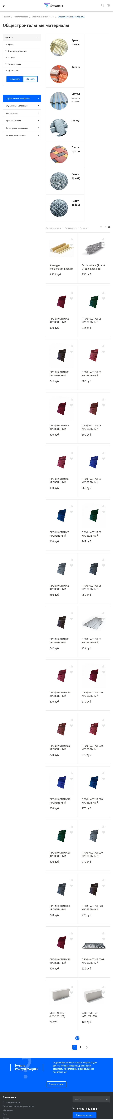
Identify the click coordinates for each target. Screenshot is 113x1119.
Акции (6, 1038)
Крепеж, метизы (22, 120)
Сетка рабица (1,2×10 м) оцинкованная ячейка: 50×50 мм (93, 187)
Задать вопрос (56, 1004)
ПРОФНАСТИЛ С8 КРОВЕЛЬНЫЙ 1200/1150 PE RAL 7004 (59, 507)
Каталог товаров (12, 1044)
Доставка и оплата (12, 1080)
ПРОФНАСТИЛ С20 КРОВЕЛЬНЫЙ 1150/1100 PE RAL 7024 (59, 827)
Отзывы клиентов (11, 1022)
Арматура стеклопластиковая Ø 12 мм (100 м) (61, 187)
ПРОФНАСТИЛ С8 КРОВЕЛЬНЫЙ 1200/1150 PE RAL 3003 (92, 293)
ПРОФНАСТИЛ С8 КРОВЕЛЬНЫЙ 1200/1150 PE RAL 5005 (59, 454)
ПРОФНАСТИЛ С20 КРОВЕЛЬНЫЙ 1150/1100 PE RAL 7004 (92, 774)
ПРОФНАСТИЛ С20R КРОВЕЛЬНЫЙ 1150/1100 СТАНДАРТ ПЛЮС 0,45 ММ (94, 881)
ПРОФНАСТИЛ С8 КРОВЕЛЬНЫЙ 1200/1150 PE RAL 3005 (59, 240)
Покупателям (10, 1075)
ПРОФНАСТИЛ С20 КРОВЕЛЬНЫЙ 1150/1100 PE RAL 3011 (92, 667)
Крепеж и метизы (11, 1061)
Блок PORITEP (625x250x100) (57, 934)
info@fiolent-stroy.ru (86, 1042)
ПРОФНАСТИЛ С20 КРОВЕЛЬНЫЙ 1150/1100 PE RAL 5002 (59, 721)
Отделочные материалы (22, 105)
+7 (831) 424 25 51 (88, 1028)
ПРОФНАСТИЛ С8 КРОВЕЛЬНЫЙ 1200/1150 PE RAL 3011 (59, 400)
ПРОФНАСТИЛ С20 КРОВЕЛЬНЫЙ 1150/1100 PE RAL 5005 (92, 721)
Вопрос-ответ (9, 1088)
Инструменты (22, 113)
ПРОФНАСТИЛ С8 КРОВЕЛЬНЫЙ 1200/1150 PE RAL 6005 (92, 240)
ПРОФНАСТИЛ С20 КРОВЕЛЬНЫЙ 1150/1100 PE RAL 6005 (59, 774)
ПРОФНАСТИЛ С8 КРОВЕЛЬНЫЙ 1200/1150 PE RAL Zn (93, 560)
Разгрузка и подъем (13, 1084)
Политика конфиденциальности (18, 1026)
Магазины (8, 1030)
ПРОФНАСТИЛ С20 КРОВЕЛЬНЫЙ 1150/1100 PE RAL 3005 (92, 614)
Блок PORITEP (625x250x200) (90, 934)
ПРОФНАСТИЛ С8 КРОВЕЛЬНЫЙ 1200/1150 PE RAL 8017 (59, 293)
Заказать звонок (84, 1035)
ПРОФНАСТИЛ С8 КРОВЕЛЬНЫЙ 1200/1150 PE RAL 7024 (92, 507)
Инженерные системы (22, 135)
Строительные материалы (22, 98)
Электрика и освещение (22, 127)
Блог (5, 1034)
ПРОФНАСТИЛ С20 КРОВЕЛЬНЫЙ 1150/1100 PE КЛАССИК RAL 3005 (60, 881)
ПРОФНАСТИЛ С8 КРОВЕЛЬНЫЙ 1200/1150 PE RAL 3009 (92, 347)
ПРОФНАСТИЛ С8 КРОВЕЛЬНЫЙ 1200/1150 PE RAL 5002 (92, 400)
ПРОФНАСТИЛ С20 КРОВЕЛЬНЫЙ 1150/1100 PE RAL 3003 (59, 614)
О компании (9, 1017)
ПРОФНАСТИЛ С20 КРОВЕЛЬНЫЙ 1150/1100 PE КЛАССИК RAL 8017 (93, 827)
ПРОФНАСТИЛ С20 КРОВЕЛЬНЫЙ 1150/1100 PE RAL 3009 (59, 667)
